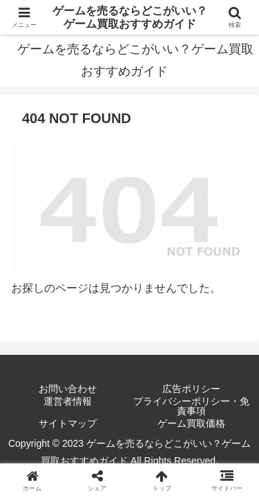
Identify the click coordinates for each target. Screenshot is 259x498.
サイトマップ (68, 423)
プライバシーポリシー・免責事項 (191, 406)
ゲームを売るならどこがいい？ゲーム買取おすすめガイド (129, 17)
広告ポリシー (191, 389)
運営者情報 (68, 401)
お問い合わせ (68, 389)
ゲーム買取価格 (191, 423)
